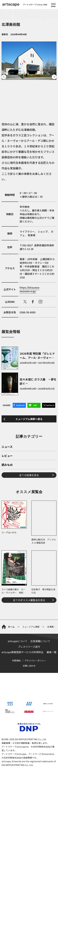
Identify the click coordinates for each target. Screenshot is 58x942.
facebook (32, 301)
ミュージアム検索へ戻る (29, 457)
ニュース (7, 528)
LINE (35, 405)
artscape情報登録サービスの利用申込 (22, 800)
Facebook (20, 405)
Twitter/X (49, 405)
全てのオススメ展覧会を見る (29, 681)
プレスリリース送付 (29, 795)
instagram (40, 301)
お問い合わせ (29, 814)
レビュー (7, 537)
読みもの (7, 546)
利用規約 (16, 808)
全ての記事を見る (29, 556)
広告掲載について (40, 789)
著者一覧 (51, 800)
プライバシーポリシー (35, 808)
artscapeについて (17, 789)
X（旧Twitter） (25, 301)
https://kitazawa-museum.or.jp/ (30, 289)
